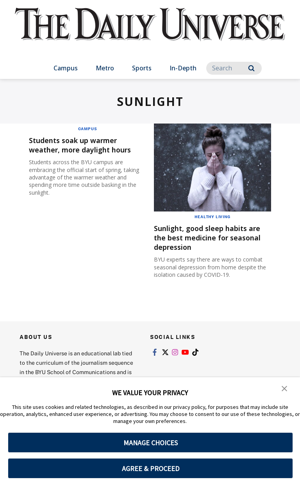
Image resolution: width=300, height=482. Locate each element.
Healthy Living (212, 216)
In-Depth (183, 68)
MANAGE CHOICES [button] (150, 442)
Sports (142, 68)
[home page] (150, 31)
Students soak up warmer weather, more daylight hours (87, 145)
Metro (105, 68)
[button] (284, 388)
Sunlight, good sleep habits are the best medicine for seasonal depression (207, 237)
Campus (66, 68)
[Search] (234, 68)
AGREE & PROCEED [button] (150, 468)
